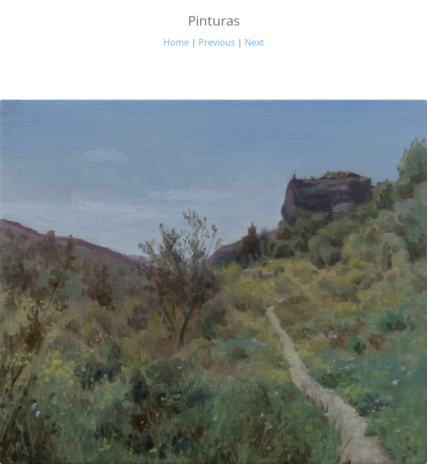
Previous (216, 42)
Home (176, 42)
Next (254, 42)
